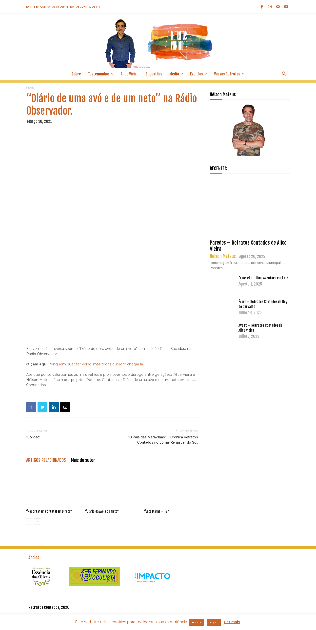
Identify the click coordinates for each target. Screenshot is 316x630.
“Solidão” (33, 437)
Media (176, 74)
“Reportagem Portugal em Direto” (49, 511)
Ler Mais (232, 621)
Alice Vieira (129, 74)
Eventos (198, 74)
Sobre (76, 74)
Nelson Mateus (223, 256)
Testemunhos (101, 74)
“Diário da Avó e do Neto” (102, 511)
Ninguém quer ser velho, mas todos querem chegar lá (96, 364)
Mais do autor (83, 460)
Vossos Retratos (229, 74)
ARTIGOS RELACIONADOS (46, 460)
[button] (284, 74)
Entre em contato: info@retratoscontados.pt (63, 6)
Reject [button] (214, 622)
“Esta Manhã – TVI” (157, 511)
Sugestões (153, 74)
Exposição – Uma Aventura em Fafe (263, 278)
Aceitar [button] (196, 622)
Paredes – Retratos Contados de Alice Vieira (248, 245)
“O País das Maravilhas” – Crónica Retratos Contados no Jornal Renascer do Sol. (163, 440)
